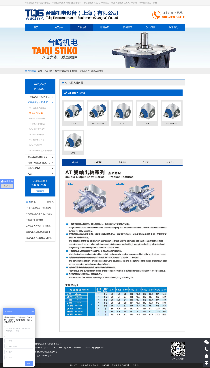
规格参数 (122, 162)
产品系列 (98, 162)
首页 (36, 27)
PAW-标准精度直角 (37, 118)
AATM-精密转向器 (36, 134)
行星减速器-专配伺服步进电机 (37, 3)
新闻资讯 (104, 27)
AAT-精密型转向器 (36, 140)
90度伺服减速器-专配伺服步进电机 (66, 3)
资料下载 (150, 27)
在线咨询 (40, 191)
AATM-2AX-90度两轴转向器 (40, 150)
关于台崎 (59, 27)
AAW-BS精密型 (35, 145)
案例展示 (127, 27)
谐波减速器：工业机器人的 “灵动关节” (40, 238)
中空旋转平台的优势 (34, 220)
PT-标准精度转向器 (37, 124)
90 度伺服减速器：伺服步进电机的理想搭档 (40, 208)
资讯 (31, 202)
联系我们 (173, 27)
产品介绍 (82, 27)
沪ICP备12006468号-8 (41, 356)
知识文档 (170, 162)
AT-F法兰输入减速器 (37, 108)
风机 (155, 3)
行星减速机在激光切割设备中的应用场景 (40, 232)
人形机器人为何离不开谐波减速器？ (40, 226)
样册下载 (146, 162)
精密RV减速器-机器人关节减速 (124, 3)
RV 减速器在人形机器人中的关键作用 (40, 214)
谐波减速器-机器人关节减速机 (96, 3)
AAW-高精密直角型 (37, 129)
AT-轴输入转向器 (95, 71)
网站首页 (73, 365)
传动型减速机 (145, 3)
